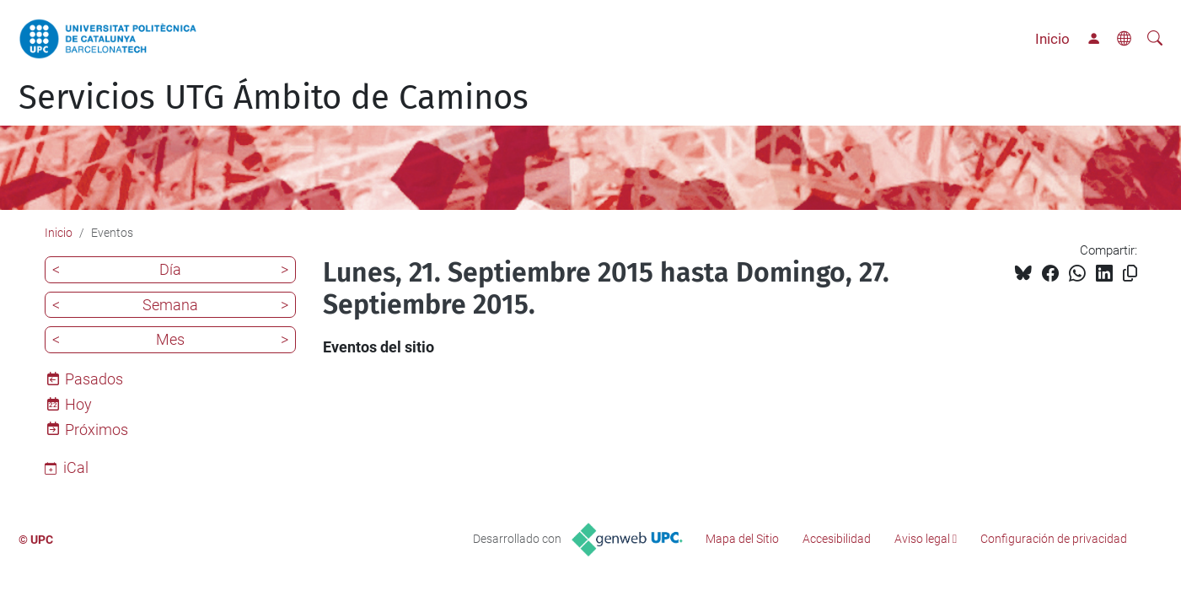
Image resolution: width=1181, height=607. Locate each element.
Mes (170, 339)
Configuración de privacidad (1053, 538)
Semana (170, 305)
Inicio (1052, 38)
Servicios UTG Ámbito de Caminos (274, 98)
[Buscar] (1154, 38)
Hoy (78, 404)
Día (170, 269)
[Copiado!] (1130, 273)
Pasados (94, 379)
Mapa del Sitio (742, 538)
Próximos (96, 429)
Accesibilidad (837, 538)
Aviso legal (922, 538)
